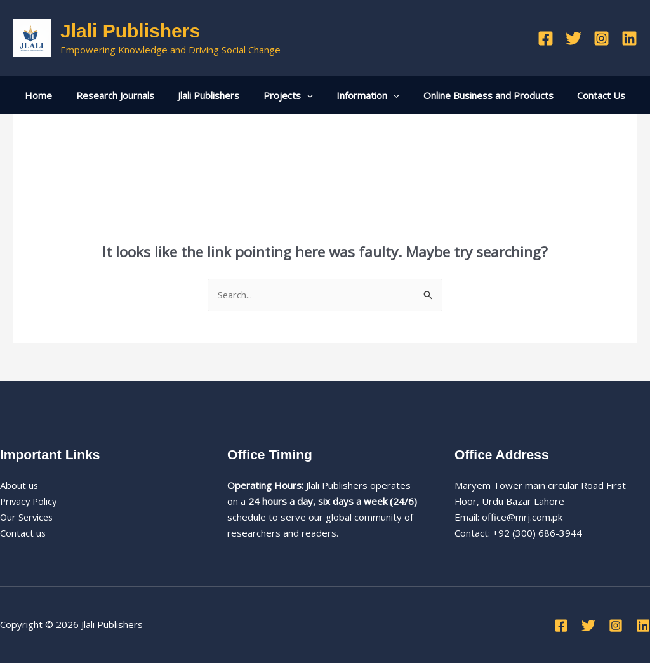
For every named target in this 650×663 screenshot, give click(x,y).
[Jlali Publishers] (32, 36)
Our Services (28, 517)
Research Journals (125, 95)
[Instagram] (601, 38)
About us (19, 485)
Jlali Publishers (130, 30)
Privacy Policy (30, 501)
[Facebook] (546, 38)
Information (363, 95)
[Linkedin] (629, 38)
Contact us (23, 532)
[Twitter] (573, 38)
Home (53, 95)
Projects (288, 95)
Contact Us (587, 95)
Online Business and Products (479, 95)
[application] (307, 95)
